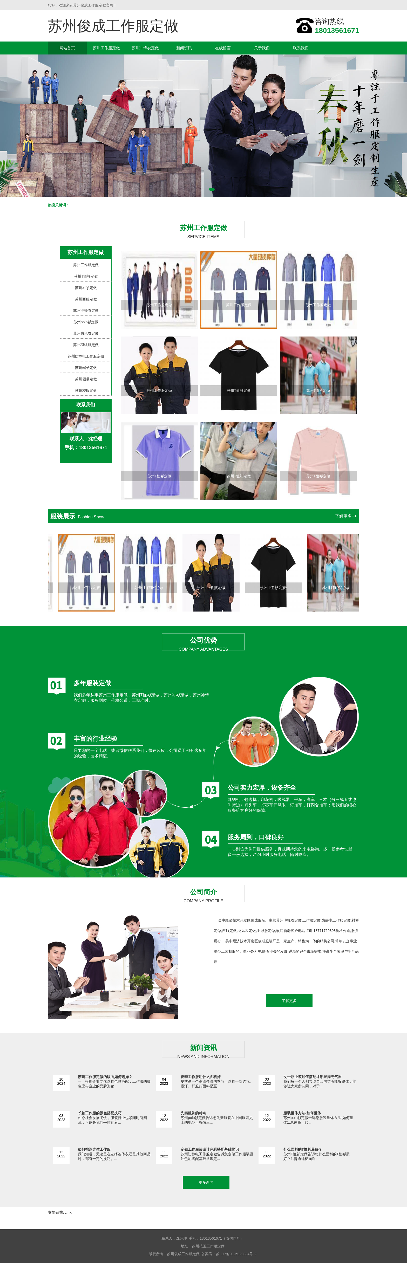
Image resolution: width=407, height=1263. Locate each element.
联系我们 (301, 48)
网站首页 (67, 48)
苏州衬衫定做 (86, 288)
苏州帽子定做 (86, 368)
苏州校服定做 (86, 390)
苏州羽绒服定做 (86, 345)
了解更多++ (346, 516)
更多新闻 (206, 1182)
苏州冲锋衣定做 (145, 48)
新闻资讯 (184, 48)
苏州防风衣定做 (86, 333)
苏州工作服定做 (106, 48)
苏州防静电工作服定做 (86, 356)
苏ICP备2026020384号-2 (236, 1254)
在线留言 (223, 48)
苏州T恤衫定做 (86, 276)
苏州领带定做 (86, 379)
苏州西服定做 (86, 299)
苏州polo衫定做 (85, 322)
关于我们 (262, 48)
